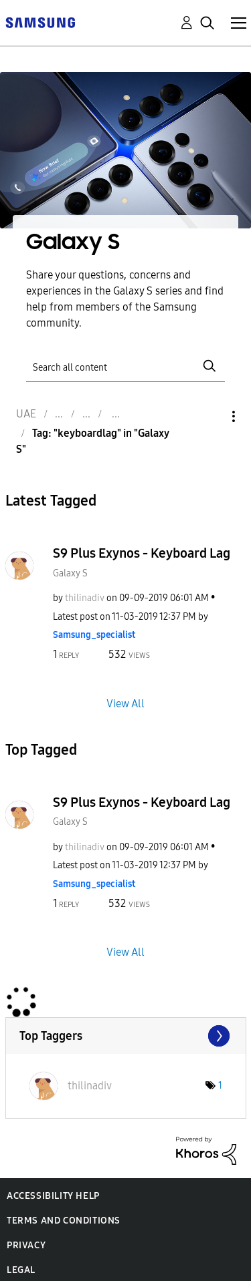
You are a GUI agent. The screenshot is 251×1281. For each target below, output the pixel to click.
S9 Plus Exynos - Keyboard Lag (141, 553)
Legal (21, 1270)
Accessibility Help (53, 1196)
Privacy (26, 1245)
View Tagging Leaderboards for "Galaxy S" (126, 1036)
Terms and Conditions (63, 1220)
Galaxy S (70, 573)
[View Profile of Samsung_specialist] (94, 634)
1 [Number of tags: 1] (220, 1085)
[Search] (126, 366)
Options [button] (211, 416)
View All (125, 703)
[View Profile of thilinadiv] (84, 598)
